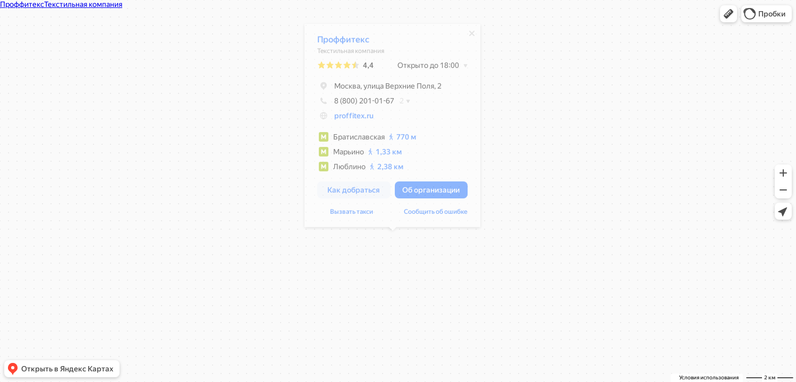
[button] (728, 13)
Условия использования (709, 377)
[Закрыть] (472, 36)
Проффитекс (343, 42)
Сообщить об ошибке (436, 214)
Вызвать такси (351, 214)
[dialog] (392, 128)
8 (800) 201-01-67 (355, 103)
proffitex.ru (354, 118)
